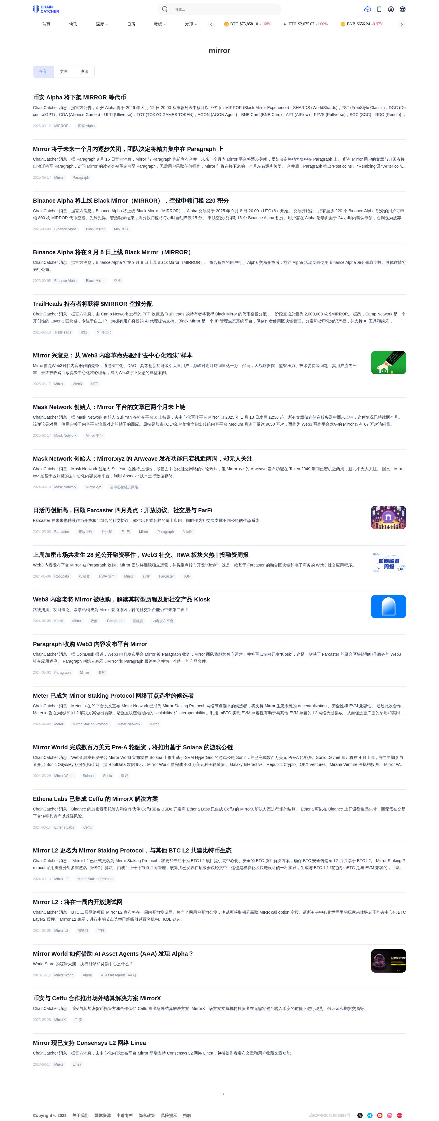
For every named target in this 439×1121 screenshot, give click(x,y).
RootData (62, 576)
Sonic (107, 776)
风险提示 (169, 1115)
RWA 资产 (107, 576)
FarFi (126, 532)
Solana (88, 776)
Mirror (58, 178)
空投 (117, 281)
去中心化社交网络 (124, 487)
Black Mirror (95, 229)
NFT (94, 384)
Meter (58, 724)
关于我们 (80, 1115)
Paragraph (81, 178)
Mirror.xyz (93, 487)
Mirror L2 (61, 879)
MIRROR (61, 126)
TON (186, 576)
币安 (78, 1020)
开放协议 (85, 532)
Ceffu (87, 827)
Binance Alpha (65, 229)
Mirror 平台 (94, 436)
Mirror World (63, 776)
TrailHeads (62, 332)
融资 (124, 776)
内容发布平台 (162, 621)
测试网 (83, 931)
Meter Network (128, 724)
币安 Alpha (86, 126)
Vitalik (187, 532)
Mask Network (65, 436)
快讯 (73, 24)
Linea (77, 1064)
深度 (102, 24)
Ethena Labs (64, 827)
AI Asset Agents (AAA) (118, 975)
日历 (131, 24)
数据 (160, 24)
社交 (146, 576)
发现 (191, 24)
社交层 (107, 532)
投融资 (84, 576)
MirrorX (60, 1020)
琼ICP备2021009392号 (330, 1115)
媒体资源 (102, 1115)
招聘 (187, 1115)
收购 (94, 621)
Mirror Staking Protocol (90, 724)
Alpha (87, 975)
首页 (46, 24)
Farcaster (61, 532)
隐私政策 (147, 1115)
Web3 (77, 384)
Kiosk (58, 621)
